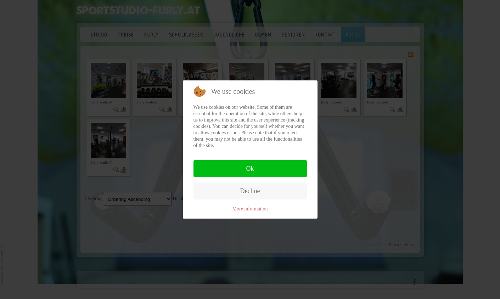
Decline (250, 190)
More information (250, 208)
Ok (250, 168)
